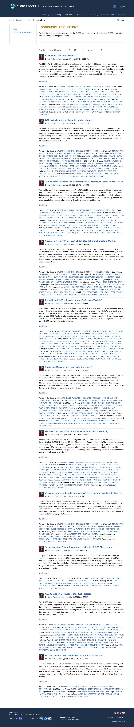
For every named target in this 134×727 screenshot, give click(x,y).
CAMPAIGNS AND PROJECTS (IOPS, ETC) (54, 89)
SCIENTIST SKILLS (100, 94)
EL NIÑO (68, 156)
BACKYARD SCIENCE (99, 156)
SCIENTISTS (107, 104)
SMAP (61, 156)
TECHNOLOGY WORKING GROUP (52, 99)
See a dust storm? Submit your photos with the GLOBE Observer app (79, 547)
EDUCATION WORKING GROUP (106, 97)
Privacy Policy (109, 717)
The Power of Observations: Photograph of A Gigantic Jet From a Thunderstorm (84, 181)
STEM (108, 87)
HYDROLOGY (92, 166)
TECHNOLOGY (99, 87)
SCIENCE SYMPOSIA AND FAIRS (69, 153)
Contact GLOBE (121, 717)
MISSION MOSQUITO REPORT (92, 176)
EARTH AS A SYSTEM (64, 94)
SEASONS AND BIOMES (63, 630)
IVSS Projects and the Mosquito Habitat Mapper (68, 120)
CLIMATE (50, 92)
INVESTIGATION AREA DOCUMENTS (53, 235)
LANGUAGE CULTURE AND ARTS (88, 462)
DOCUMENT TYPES (83, 112)
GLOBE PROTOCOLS (47, 94)
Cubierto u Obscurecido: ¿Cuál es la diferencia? (68, 367)
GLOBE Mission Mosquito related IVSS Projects (68, 593)
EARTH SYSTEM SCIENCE (82, 94)
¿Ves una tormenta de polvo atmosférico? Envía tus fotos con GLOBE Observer (84, 493)
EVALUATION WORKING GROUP (57, 97)
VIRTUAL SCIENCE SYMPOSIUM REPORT (100, 289)
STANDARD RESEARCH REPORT (91, 107)
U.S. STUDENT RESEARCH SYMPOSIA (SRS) (73, 109)
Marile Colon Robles (55, 59)
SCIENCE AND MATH (84, 87)
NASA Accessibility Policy (118, 721)
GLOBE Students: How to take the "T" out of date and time (74, 655)
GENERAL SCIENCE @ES (110, 92)
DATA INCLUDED (77, 92)
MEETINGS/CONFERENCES (72, 161)
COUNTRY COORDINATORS (81, 104)
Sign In (122, 7)
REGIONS (42, 104)
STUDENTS (117, 104)
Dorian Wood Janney (56, 123)
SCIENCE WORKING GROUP (82, 97)
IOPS (121, 102)
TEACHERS (43, 107)
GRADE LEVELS (69, 112)
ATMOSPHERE (87, 99)
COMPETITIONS (84, 89)
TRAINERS (52, 107)
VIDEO (114, 102)
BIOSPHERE (109, 163)
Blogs (28, 20)
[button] (121, 20)
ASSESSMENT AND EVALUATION (69, 331)
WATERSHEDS (52, 156)
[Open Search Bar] (114, 6)
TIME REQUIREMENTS (113, 109)
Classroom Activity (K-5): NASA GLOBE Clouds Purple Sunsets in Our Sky (80, 241)
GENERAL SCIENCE (92, 92)
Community (20, 20)
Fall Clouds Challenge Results (59, 55)
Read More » (43, 81)
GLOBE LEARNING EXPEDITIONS (51, 336)
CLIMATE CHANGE (62, 92)
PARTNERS (97, 104)
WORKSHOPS (44, 339)
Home (11, 20)
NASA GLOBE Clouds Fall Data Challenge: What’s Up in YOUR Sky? (77, 431)
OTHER (73, 89)
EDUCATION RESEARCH (66, 87)
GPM (102, 630)
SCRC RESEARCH (83, 168)
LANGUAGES (97, 112)
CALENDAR (44, 351)
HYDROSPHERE (80, 163)
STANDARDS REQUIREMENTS (50, 112)
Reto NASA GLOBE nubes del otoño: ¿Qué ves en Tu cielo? (73, 300)
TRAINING (82, 351)
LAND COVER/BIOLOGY (108, 166)
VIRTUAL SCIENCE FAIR (100, 168)
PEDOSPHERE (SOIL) (106, 635)
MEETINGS (62, 168)
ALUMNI (65, 104)
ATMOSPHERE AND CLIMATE (58, 102)
